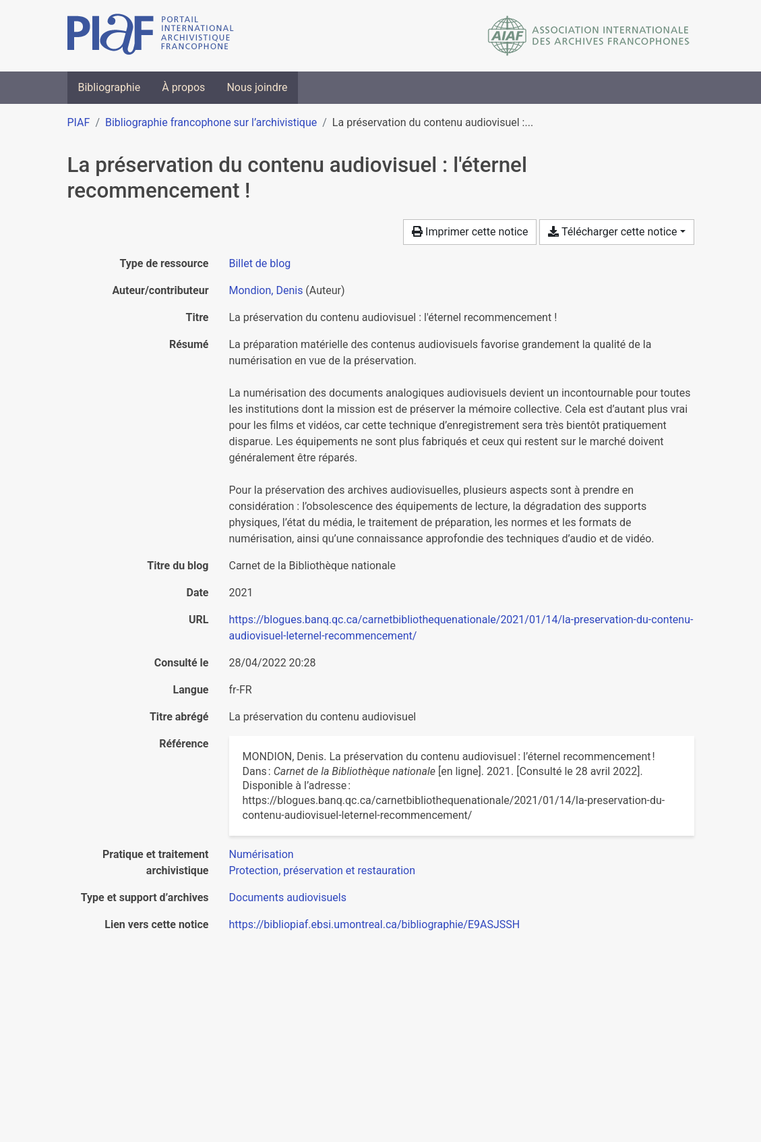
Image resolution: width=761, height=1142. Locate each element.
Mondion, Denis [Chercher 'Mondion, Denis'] (266, 290)
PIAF (78, 122)
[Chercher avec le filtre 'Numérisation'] (261, 854)
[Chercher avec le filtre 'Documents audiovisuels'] (287, 897)
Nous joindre (256, 87)
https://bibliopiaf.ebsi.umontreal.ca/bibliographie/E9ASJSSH (374, 924)
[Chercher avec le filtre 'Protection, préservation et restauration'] (322, 870)
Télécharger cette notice (612, 231)
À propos (183, 87)
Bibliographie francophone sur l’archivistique (211, 122)
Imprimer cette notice (470, 231)
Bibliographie (109, 87)
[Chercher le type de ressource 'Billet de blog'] (260, 263)
